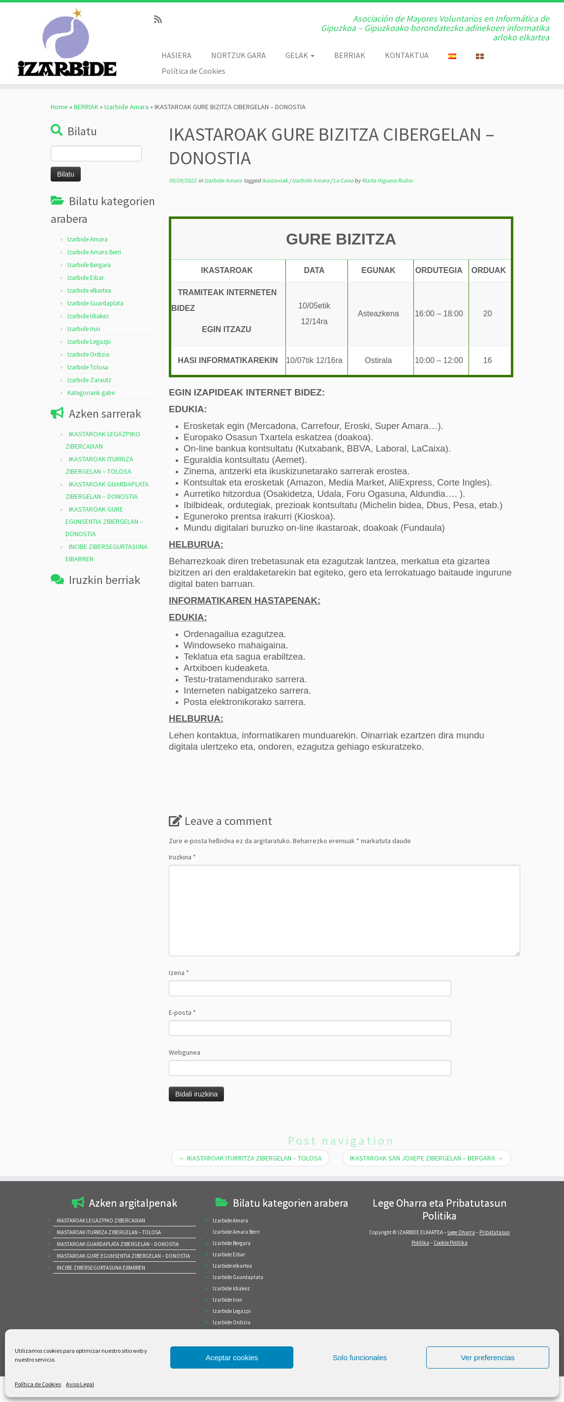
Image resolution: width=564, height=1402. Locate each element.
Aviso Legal (80, 1384)
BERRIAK (349, 55)
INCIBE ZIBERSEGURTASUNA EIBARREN (101, 1267)
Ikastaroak (275, 180)
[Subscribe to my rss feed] (161, 19)
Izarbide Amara (126, 106)
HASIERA (176, 55)
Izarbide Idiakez (88, 316)
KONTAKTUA (407, 55)
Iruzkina (182, 857)
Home (59, 106)
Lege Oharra (461, 1232)
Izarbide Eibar (85, 278)
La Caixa (343, 180)
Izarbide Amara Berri (94, 252)
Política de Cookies (38, 1384)
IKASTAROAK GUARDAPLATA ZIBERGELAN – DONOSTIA (118, 1244)
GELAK (299, 55)
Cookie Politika (451, 1242)
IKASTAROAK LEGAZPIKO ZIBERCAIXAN (101, 1220)
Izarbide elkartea (89, 290)
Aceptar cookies (232, 1357)
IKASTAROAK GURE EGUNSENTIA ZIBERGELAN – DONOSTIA (104, 521)
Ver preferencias (487, 1357)
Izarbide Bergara (89, 265)
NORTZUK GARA (238, 55)
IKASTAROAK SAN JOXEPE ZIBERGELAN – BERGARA (426, 1158)
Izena (179, 972)
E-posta (182, 1012)
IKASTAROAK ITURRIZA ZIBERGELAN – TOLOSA (109, 1232)
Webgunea (184, 1052)
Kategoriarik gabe (91, 393)
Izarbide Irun (83, 329)
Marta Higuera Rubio (387, 180)
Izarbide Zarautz (89, 380)
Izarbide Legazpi (89, 341)
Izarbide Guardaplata (95, 303)
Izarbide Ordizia (88, 354)
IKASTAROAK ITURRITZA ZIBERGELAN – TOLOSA (250, 1158)
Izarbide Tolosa (87, 367)
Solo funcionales (360, 1357)
